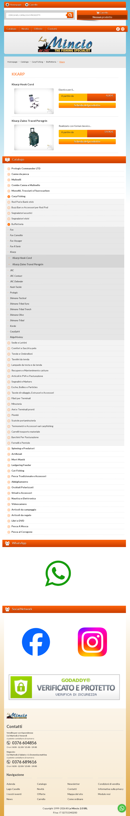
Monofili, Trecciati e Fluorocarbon (31, 190)
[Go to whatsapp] (122, 808)
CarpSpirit (15, 331)
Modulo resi (104, 794)
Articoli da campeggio (24, 509)
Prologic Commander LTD (26, 168)
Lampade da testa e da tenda (27, 364)
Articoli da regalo (21, 515)
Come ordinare (75, 799)
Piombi (15, 414)
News (10, 799)
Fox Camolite (16, 235)
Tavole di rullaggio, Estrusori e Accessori (33, 392)
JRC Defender (16, 281)
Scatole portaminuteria (24, 420)
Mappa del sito (75, 794)
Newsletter (74, 783)
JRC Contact (16, 275)
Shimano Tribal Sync (19, 303)
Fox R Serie (15, 246)
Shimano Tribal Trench (20, 309)
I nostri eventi (14, 794)
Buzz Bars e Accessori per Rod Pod (30, 207)
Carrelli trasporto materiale (26, 431)
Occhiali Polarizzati (23, 487)
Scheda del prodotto (87, 105)
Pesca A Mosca (20, 526)
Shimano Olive (17, 314)
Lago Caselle (13, 789)
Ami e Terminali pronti (23, 409)
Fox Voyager (16, 240)
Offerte (41, 794)
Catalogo (25, 62)
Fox (12, 229)
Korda (13, 325)
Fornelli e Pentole (21, 442)
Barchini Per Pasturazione (25, 437)
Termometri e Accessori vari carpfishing (32, 426)
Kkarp (13, 251)
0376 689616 (24, 761)
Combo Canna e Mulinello (26, 185)
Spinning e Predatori (23, 448)
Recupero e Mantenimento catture (30, 370)
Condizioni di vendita (109, 783)
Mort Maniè (18, 459)
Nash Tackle (15, 286)
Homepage (12, 62)
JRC (12, 270)
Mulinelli (16, 179)
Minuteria (17, 403)
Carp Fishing (37, 62)
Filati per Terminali (21, 398)
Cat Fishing (18, 470)
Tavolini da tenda (20, 359)
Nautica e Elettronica (24, 498)
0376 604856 (24, 742)
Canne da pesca (20, 174)
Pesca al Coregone (22, 531)
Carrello (41, 799)
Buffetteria (51, 62)
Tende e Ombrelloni (22, 353)
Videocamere (19, 504)
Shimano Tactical (18, 298)
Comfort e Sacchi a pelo (24, 348)
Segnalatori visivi (20, 218)
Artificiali (17, 453)
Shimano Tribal (17, 320)
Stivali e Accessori (22, 492)
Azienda (11, 783)
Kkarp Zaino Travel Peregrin (29, 120)
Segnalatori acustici (22, 212)
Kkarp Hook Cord (23, 84)
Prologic (14, 292)
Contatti (72, 789)
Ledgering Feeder (21, 465)
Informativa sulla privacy (110, 789)
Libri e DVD (18, 520)
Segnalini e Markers (22, 381)
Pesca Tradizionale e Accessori (29, 476)
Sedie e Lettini (19, 342)
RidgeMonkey (16, 337)
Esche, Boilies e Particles (25, 387)
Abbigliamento (20, 481)
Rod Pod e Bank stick (23, 201)
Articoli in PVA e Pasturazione (27, 376)
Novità (40, 789)
